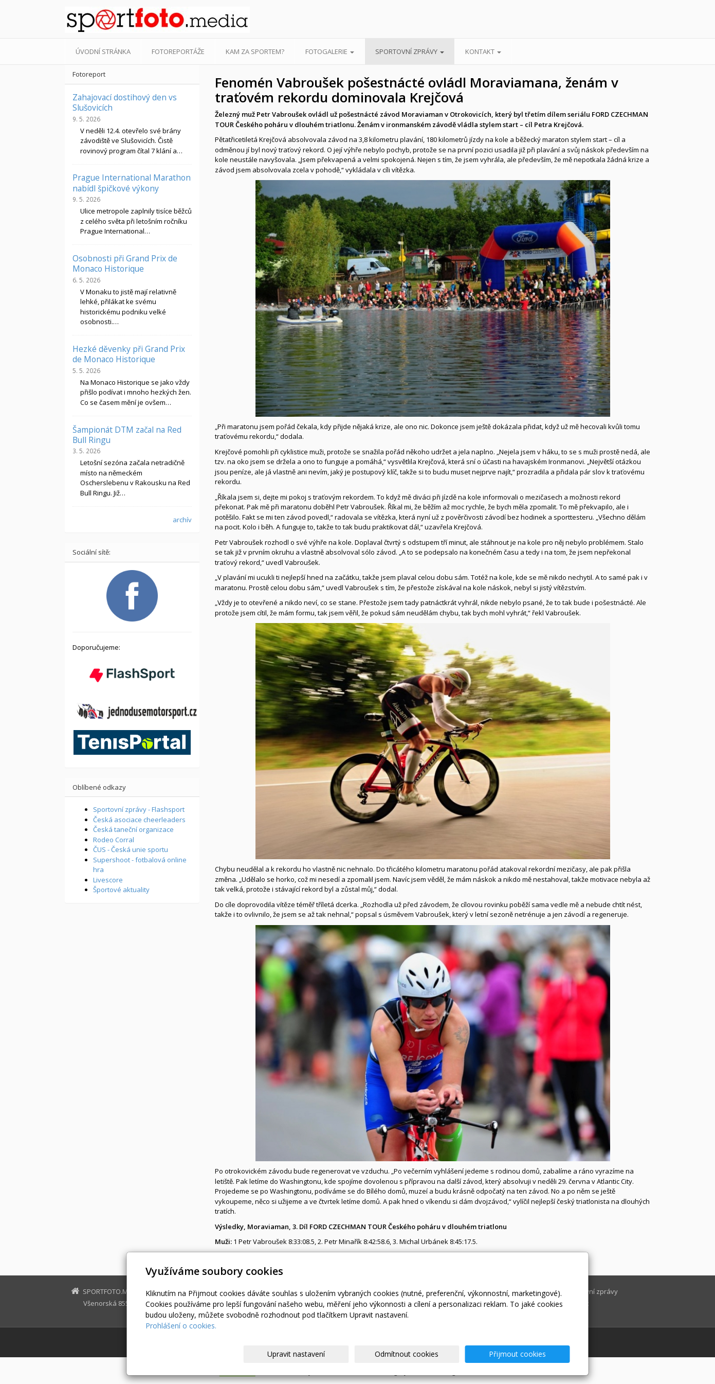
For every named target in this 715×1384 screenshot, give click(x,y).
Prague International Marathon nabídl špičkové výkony (131, 182)
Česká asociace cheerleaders (139, 819)
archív (182, 519)
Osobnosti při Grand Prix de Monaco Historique (124, 263)
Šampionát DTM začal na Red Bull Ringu (126, 435)
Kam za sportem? (255, 51)
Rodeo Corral (113, 839)
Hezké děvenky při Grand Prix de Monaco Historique (128, 354)
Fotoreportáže (178, 51)
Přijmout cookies (530, 1354)
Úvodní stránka (103, 51)
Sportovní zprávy (409, 51)
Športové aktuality (121, 889)
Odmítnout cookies (446, 1354)
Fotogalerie (329, 51)
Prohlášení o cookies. (180, 1325)
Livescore (108, 879)
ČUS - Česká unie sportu (130, 849)
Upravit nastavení (362, 1354)
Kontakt (483, 51)
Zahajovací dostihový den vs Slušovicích (124, 102)
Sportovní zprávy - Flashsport (139, 809)
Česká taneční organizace (133, 829)
